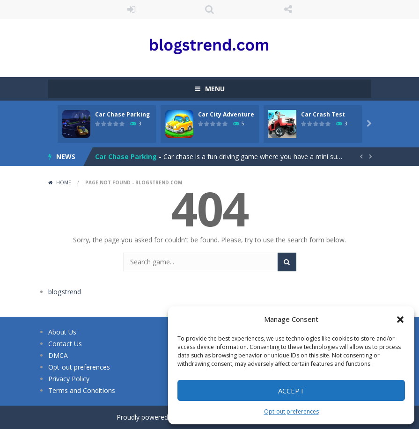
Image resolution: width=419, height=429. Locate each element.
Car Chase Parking (122, 114)
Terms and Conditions (81, 390)
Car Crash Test (323, 114)
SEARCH (210, 9)
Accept (291, 390)
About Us (62, 331)
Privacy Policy (68, 378)
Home (64, 182)
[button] (400, 319)
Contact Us (65, 343)
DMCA (58, 355)
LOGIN (131, 9)
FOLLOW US (288, 9)
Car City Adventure (226, 114)
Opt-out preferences (291, 411)
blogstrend (64, 291)
